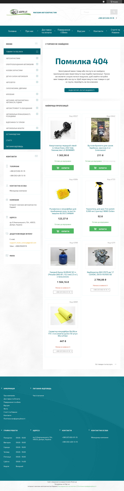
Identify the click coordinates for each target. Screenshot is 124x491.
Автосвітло (10, 82)
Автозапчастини (13, 58)
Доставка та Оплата (12, 399)
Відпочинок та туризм (15, 122)
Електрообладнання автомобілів (20, 64)
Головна (12, 31)
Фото (6, 409)
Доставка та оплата (47, 31)
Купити (65, 168)
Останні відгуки (13, 134)
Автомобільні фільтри (15, 128)
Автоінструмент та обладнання (19, 108)
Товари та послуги (14, 52)
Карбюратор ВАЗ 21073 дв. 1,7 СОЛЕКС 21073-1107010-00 (100, 273)
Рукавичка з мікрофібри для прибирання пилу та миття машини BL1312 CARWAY (63, 211)
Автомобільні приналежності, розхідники (18, 115)
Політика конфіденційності (14, 419)
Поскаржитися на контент (67, 486)
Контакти (98, 31)
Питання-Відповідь (14, 146)
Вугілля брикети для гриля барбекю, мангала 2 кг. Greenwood (100, 147)
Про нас (29, 31)
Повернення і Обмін (64, 31)
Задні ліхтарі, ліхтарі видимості (81, 90)
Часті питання (38, 395)
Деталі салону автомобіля (17, 76)
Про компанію (9, 395)
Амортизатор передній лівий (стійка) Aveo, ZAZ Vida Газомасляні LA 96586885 (62, 147)
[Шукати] (114, 11)
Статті (9, 140)
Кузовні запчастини (14, 70)
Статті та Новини (115, 31)
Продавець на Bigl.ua (62, 484)
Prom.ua (74, 482)
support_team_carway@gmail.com (23, 243)
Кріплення (10, 94)
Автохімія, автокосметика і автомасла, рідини (17, 101)
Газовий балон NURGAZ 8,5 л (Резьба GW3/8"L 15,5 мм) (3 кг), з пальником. (63, 274)
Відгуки (81, 31)
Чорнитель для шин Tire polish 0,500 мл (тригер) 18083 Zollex (100, 210)
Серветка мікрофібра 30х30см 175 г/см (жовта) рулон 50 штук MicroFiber (63, 333)
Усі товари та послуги (103, 364)
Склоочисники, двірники (16, 88)
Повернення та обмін (12, 402)
